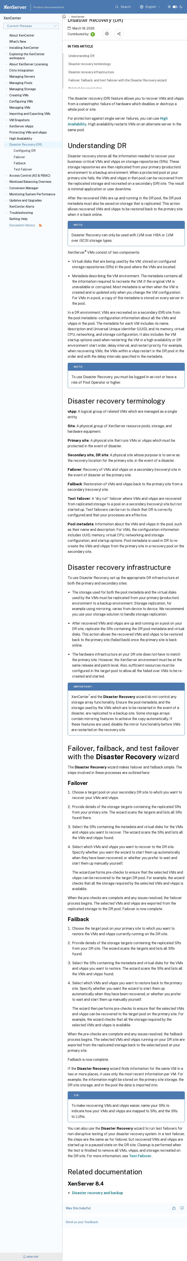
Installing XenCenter (24, 47)
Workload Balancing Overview (30, 181)
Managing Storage (22, 89)
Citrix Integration (21, 70)
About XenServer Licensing (28, 64)
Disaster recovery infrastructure (93, 72)
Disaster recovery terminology (92, 63)
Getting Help (18, 219)
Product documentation (43, 7)
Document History (25, 225)
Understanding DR (83, 55)
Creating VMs (19, 95)
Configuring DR (25, 150)
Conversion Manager (23, 188)
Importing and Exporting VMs (29, 113)
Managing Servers (22, 76)
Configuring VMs (21, 101)
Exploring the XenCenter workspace (27, 56)
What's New (17, 41)
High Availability (20, 138)
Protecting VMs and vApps (28, 132)
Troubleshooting (21, 212)
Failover (19, 157)
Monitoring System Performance (32, 194)
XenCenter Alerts (21, 206)
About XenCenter (21, 35)
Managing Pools (20, 83)
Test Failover (23, 169)
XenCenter (78, 16)
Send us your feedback (82, 1222)
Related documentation (87, 88)
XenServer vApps (21, 126)
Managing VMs (19, 107)
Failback (20, 163)
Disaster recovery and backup (97, 1193)
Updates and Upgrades (25, 200)
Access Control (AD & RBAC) (29, 175)
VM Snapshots (19, 120)
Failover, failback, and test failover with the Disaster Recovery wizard (119, 80)
